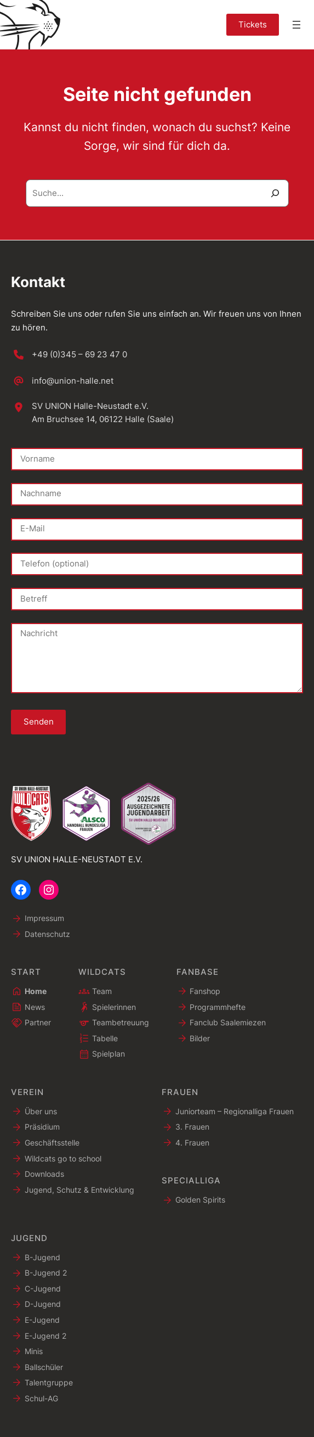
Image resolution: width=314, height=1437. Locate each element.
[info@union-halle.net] (62, 381)
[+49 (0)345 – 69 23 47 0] (69, 354)
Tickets (252, 24)
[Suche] (275, 193)
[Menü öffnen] (296, 24)
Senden (39, 722)
